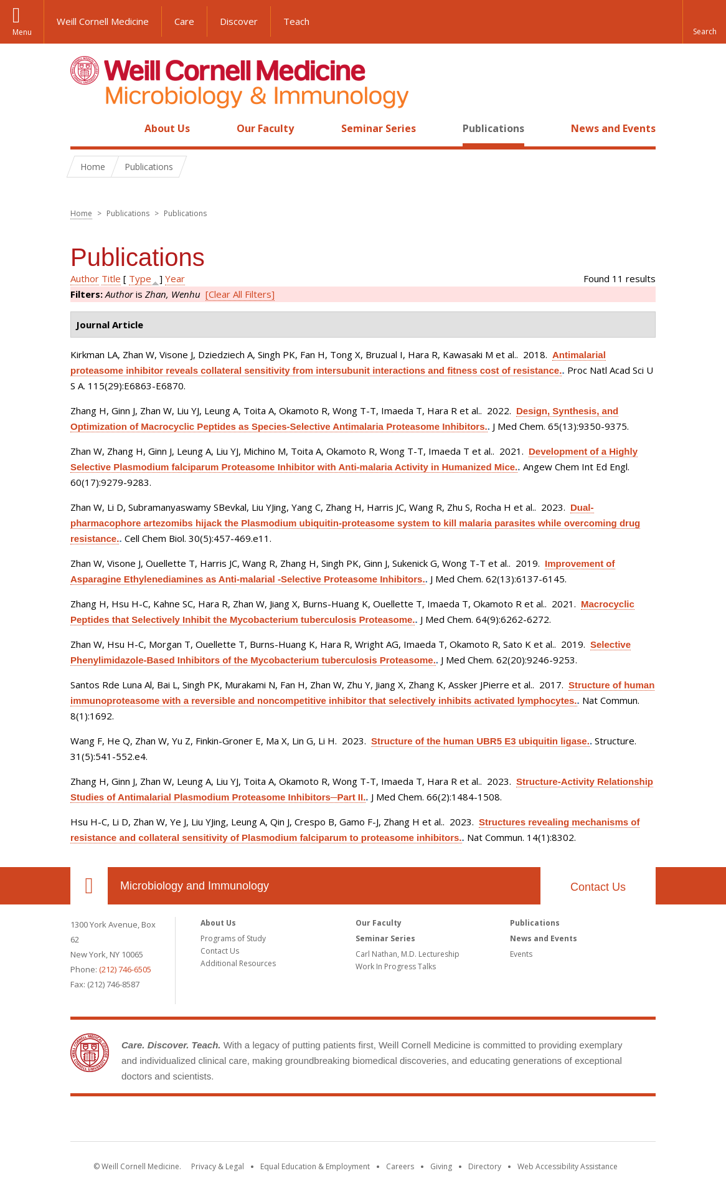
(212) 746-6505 (125, 969)
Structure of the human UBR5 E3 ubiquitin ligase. (480, 741)
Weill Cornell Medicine (103, 21)
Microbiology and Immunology (194, 886)
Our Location (89, 885)
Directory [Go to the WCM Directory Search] (484, 1166)
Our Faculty (265, 128)
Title (111, 278)
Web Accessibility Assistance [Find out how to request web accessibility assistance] (567, 1166)
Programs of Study (233, 938)
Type (140, 278)
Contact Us (598, 887)
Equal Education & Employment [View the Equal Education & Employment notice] (315, 1166)
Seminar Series (378, 128)
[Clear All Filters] (240, 294)
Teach (296, 21)
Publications (493, 128)
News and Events (613, 128)
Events (521, 954)
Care (184, 21)
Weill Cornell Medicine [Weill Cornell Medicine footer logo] (363, 1121)
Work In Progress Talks (396, 966)
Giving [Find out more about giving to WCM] (441, 1166)
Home (84, 128)
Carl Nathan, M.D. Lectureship (408, 954)
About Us (167, 128)
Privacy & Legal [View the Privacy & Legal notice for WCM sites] (217, 1166)
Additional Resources (238, 963)
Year (175, 278)
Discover (239, 21)
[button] (704, 22)
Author (84, 278)
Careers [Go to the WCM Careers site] (400, 1166)
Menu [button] (22, 32)
